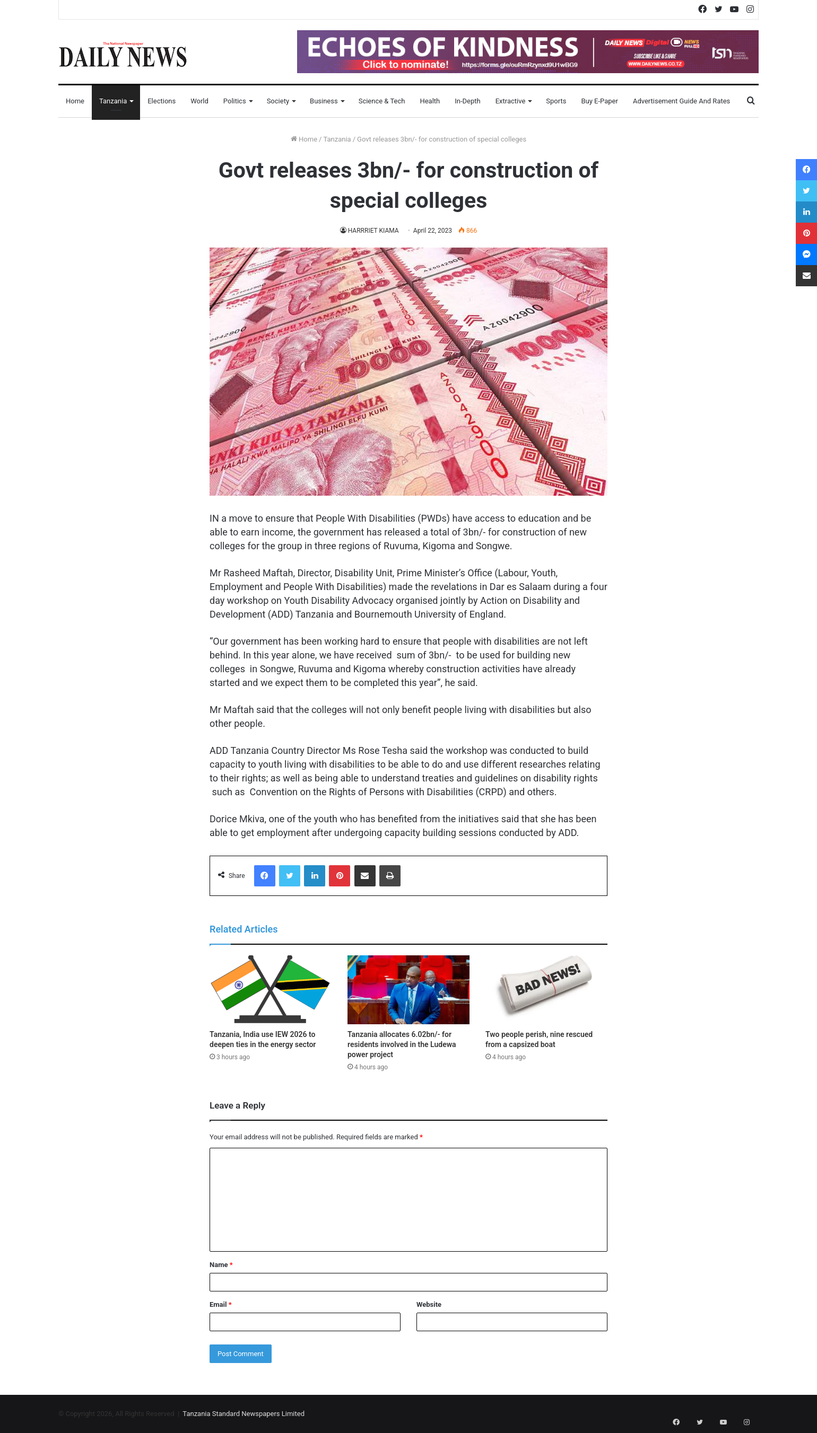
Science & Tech (382, 101)
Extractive (511, 101)
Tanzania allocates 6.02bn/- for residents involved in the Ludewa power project (401, 1044)
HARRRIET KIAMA (373, 230)
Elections (161, 101)
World (199, 101)
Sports (556, 101)
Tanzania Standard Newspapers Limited (243, 1414)
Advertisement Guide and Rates (681, 101)
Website (428, 1304)
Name (221, 1265)
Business (324, 101)
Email (221, 1304)
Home (75, 101)
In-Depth (467, 101)
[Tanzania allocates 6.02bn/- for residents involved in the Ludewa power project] (408, 989)
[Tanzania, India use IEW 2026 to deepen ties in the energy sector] (271, 989)
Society (278, 101)
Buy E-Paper (599, 101)
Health (430, 101)
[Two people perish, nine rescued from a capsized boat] (546, 989)
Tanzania (113, 101)
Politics (234, 101)
